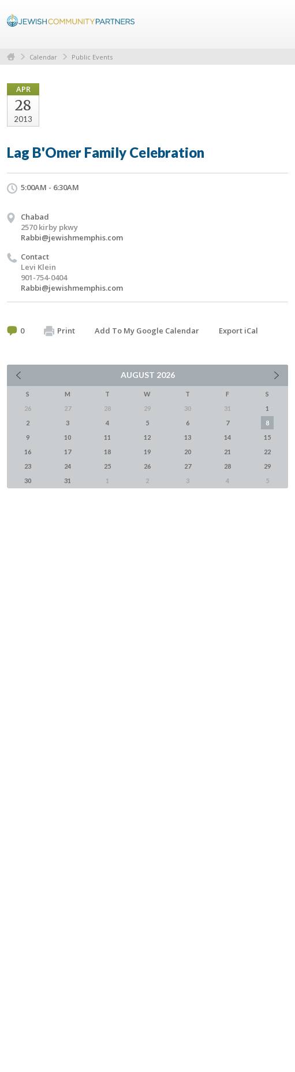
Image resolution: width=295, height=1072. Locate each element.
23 (27, 466)
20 (187, 451)
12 (147, 437)
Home (11, 57)
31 (67, 480)
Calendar (43, 57)
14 (227, 437)
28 (227, 466)
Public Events (92, 57)
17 (67, 451)
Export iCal (238, 330)
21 (227, 451)
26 (147, 466)
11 (107, 437)
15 (267, 437)
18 (107, 451)
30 (27, 480)
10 (67, 437)
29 (267, 466)
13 (187, 437)
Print (59, 331)
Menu (275, 24)
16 (27, 451)
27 (187, 466)
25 (107, 466)
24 (67, 466)
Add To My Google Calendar (147, 330)
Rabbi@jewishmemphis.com (72, 237)
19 (147, 451)
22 (267, 451)
